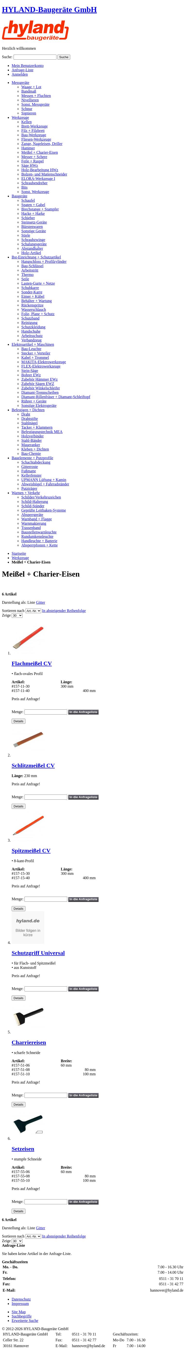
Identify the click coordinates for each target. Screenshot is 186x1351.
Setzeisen (23, 1149)
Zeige (6, 615)
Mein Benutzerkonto (28, 66)
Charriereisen (29, 1042)
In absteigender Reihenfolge (64, 611)
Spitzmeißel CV (31, 850)
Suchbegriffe (21, 1316)
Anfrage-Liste (22, 70)
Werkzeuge (20, 558)
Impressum (20, 1304)
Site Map (19, 1312)
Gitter (40, 602)
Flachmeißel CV (32, 663)
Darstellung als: (14, 602)
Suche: (7, 57)
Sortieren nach (13, 611)
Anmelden (20, 74)
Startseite (19, 553)
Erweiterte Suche (25, 1321)
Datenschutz (21, 1299)
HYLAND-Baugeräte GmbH (49, 9)
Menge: (17, 712)
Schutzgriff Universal (38, 953)
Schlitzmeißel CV (33, 765)
